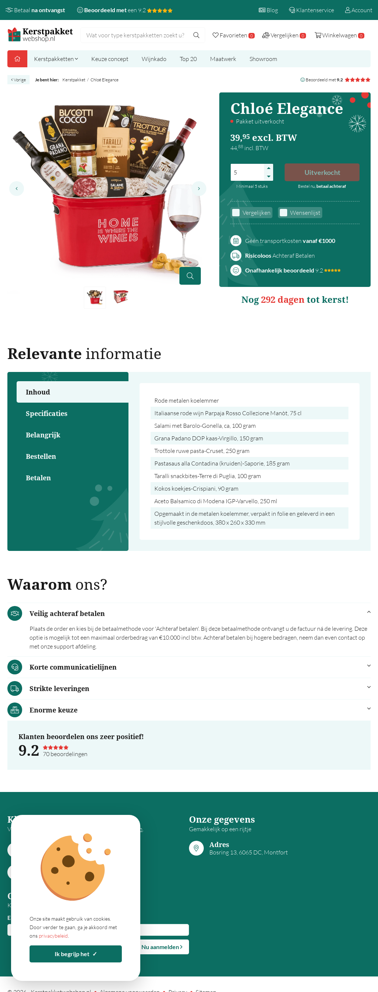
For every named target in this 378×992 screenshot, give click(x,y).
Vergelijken (257, 212)
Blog (268, 10)
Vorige (18, 79)
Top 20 (188, 58)
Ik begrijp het (76, 953)
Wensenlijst (305, 212)
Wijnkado (154, 58)
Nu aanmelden (161, 946)
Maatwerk (223, 58)
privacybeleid (53, 935)
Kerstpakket (73, 79)
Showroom (263, 58)
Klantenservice (311, 10)
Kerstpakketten (56, 58)
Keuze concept (109, 58)
